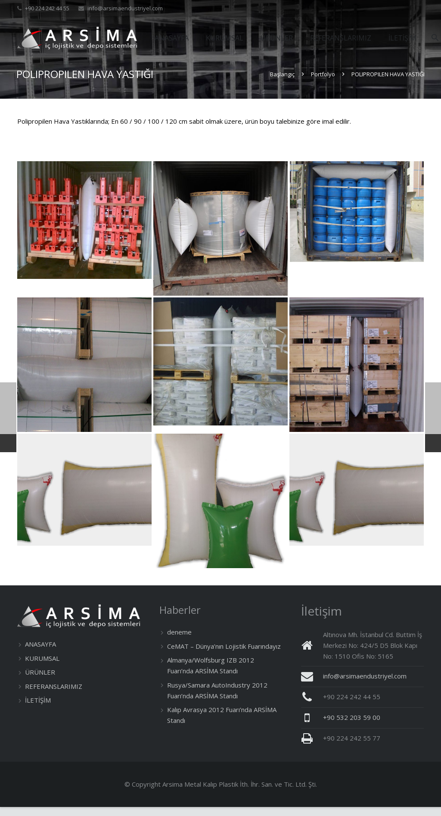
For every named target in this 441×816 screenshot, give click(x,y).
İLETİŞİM (38, 709)
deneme (179, 641)
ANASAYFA (40, 653)
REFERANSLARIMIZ (53, 695)
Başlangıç (281, 83)
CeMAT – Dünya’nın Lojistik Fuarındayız (224, 655)
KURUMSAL (42, 667)
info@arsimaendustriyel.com (125, 8)
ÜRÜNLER (40, 681)
